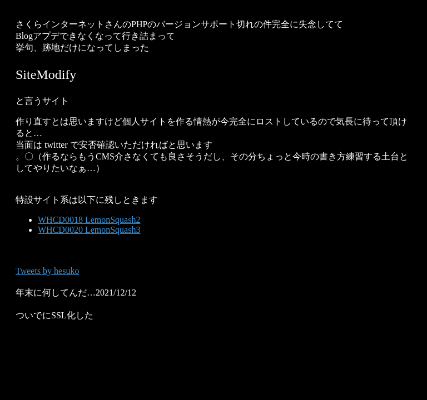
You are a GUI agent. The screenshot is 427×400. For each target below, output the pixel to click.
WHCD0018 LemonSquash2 (89, 219)
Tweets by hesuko (47, 271)
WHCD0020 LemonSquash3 (89, 229)
